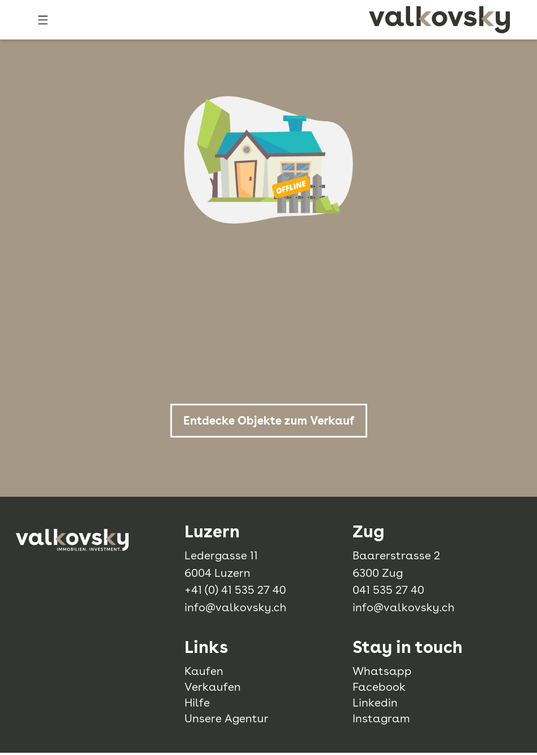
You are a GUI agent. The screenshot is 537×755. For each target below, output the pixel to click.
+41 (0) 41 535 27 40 (235, 590)
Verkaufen (212, 687)
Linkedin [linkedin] (375, 702)
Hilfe (197, 702)
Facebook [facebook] (379, 687)
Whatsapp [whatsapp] (382, 671)
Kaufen (203, 671)
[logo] (439, 20)
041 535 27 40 (388, 590)
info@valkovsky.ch (235, 607)
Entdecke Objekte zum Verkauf (268, 420)
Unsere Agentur (226, 718)
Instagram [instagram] (381, 718)
